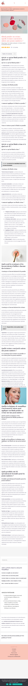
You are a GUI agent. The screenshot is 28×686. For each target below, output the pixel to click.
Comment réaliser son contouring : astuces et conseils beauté (14, 578)
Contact (14, 651)
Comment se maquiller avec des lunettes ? (10, 572)
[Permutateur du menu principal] (25, 3)
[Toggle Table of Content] (14, 54)
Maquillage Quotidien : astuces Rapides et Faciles (11, 580)
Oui (7, 684)
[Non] (26, 682)
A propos (14, 649)
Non (10, 684)
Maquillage (4, 43)
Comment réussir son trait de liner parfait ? (10, 575)
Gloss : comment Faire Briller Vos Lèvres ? (10, 583)
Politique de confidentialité (14, 656)
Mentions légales (14, 654)
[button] (14, 3)
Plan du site (14, 652)
